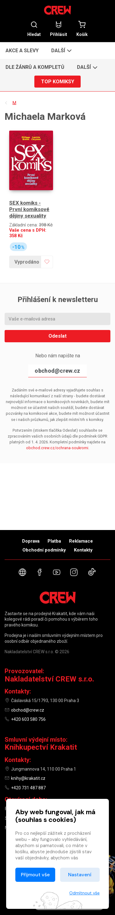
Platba (54, 541)
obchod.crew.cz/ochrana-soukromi (57, 448)
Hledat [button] (34, 29)
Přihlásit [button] (58, 29)
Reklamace (81, 541)
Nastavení (79, 874)
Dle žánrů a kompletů (35, 67)
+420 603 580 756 (28, 719)
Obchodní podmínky (44, 550)
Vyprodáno (26, 262)
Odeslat (57, 336)
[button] (61, 50)
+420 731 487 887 (28, 787)
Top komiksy (57, 81)
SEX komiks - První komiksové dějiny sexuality (29, 209)
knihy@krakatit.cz (28, 778)
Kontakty (83, 550)
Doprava (31, 541)
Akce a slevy (22, 50)
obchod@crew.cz (57, 370)
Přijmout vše (35, 874)
